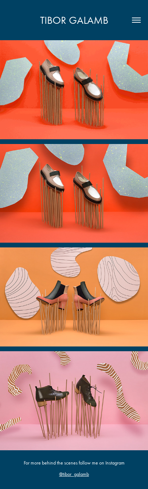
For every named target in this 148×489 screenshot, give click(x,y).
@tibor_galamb (74, 474)
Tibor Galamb (74, 20)
